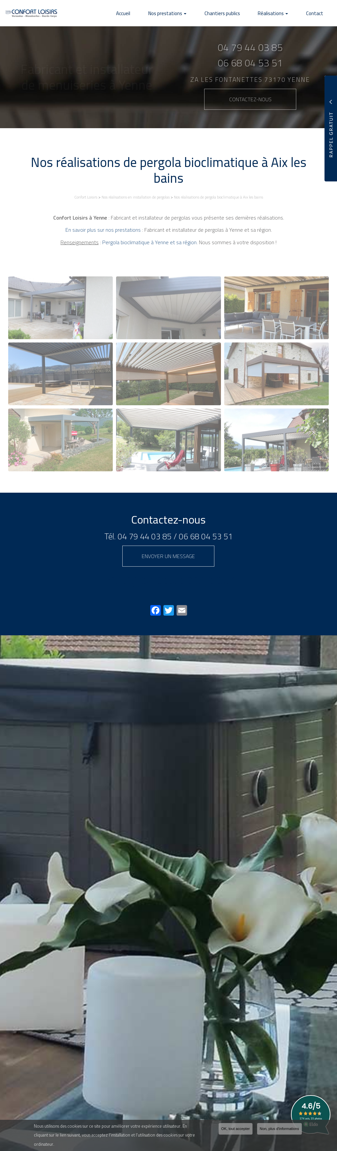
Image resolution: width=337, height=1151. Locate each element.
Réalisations (282, 13)
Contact (317, 13)
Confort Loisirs (85, 197)
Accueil (151, 13)
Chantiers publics (237, 13)
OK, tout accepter (235, 1129)
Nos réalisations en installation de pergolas (136, 197)
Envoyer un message (168, 556)
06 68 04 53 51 (206, 536)
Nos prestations (189, 13)
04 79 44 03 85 (145, 536)
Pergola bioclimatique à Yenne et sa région (149, 242)
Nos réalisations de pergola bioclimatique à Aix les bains (218, 197)
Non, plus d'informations (279, 1129)
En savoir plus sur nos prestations (103, 230)
